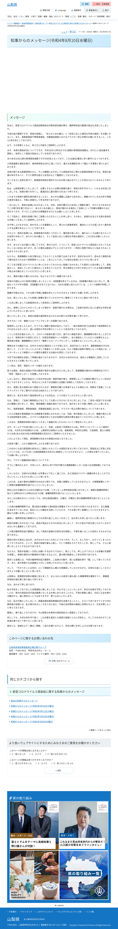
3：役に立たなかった (57, 754)
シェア (64, 32)
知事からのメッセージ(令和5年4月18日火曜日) (32, 706)
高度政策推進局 (27, 23)
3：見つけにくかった (63, 763)
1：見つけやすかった (22, 763)
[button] (101, 4)
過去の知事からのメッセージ (24, 700)
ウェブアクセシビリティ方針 (70, 911)
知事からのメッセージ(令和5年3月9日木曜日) (32, 721)
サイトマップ (26, 911)
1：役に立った (19, 754)
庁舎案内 (12, 911)
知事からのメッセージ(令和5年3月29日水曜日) (32, 716)
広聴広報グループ (41, 23)
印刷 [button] (73, 32)
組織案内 (17, 23)
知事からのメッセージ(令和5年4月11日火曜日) (32, 711)
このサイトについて (45, 911)
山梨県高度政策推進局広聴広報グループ (27, 647)
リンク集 (90, 911)
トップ (9, 23)
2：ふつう (36, 754)
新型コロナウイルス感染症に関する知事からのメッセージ (70, 23)
